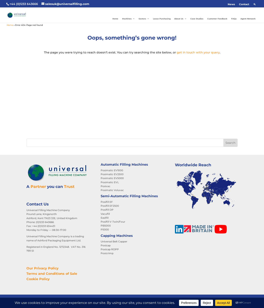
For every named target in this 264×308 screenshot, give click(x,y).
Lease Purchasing (162, 19)
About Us (180, 19)
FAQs (234, 19)
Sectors (144, 19)
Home (115, 19)
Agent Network (248, 19)
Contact (244, 4)
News (231, 4)
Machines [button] (128, 19)
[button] (254, 4)
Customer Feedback (217, 19)
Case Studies (196, 19)
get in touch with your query (198, 52)
